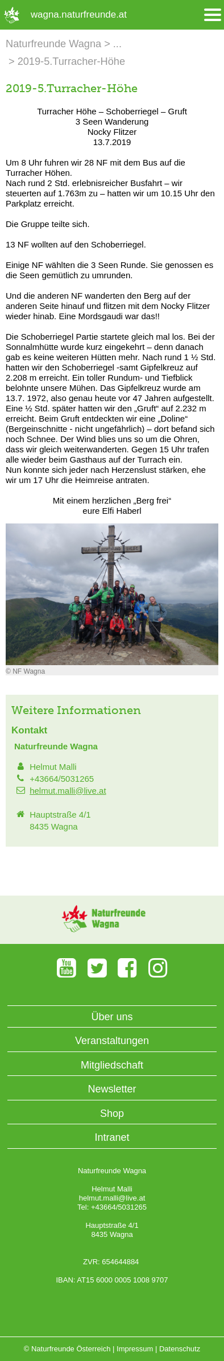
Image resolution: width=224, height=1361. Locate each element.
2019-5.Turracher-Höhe (71, 61)
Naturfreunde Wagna (53, 44)
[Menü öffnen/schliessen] (212, 15)
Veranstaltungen (112, 1040)
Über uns (111, 1016)
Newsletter (112, 1089)
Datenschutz (179, 1348)
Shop (112, 1113)
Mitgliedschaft (112, 1065)
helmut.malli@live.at (68, 790)
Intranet (111, 1137)
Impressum (135, 1348)
